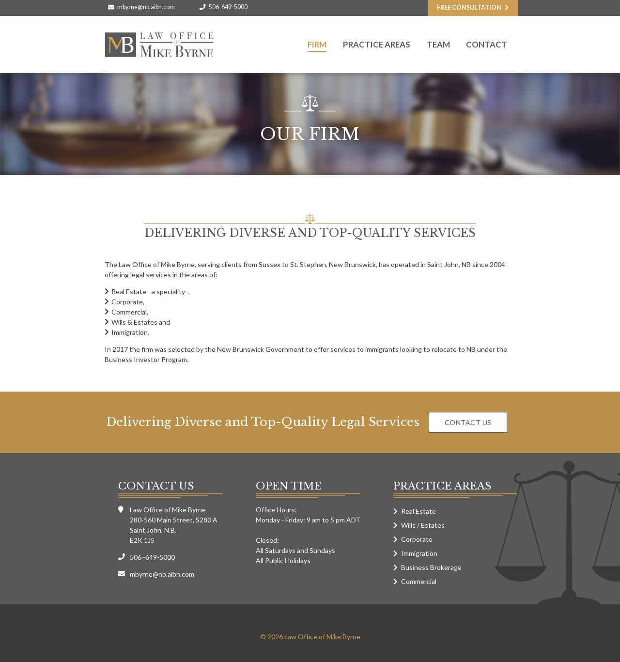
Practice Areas (376, 44)
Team (438, 44)
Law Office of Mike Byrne (159, 44)
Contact (486, 44)
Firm (317, 44)
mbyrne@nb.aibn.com (146, 7)
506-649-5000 (228, 7)
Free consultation (469, 7)
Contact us (468, 422)
